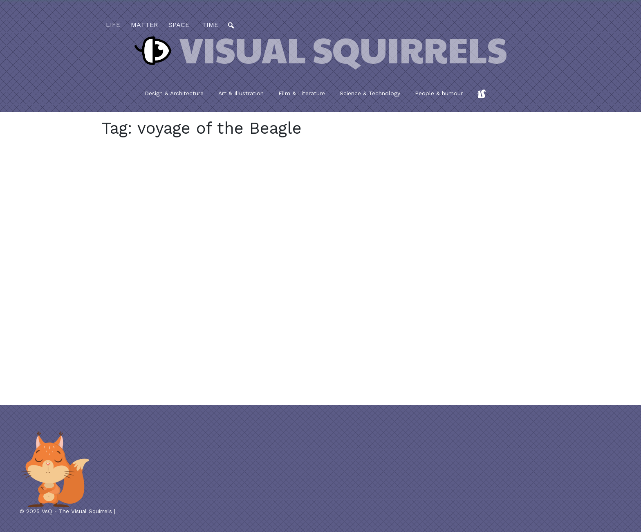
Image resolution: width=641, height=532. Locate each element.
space (178, 25)
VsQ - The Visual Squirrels (77, 511)
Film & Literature (301, 93)
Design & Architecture (174, 93)
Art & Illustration (241, 93)
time (209, 25)
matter (144, 25)
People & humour (439, 93)
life (113, 25)
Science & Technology (370, 93)
